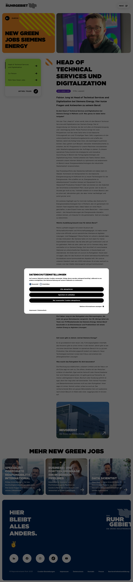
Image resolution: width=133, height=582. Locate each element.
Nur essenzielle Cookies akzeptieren (66, 300)
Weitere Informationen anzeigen (92, 306)
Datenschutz (42, 310)
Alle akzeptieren (66, 289)
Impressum (33, 310)
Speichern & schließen (66, 295)
